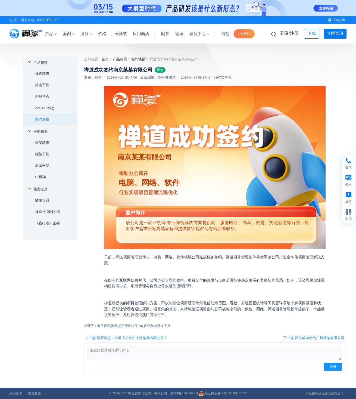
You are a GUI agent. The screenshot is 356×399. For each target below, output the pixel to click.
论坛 (179, 34)
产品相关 (40, 62)
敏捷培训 (42, 200)
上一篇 (126, 338)
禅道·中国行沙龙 (48, 212)
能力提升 (40, 189)
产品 (51, 34)
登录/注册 (289, 33)
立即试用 (335, 33)
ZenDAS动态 (45, 108)
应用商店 (141, 34)
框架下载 (42, 154)
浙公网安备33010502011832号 (222, 393)
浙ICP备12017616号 (184, 393)
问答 (165, 34)
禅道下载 (42, 85)
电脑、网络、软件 (149, 182)
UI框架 (40, 177)
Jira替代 (244, 34)
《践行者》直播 (47, 223)
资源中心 (199, 34)
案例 (68, 34)
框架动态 (42, 143)
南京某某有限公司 (145, 157)
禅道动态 (42, 74)
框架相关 (40, 131)
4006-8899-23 (47, 20)
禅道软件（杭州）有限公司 (147, 393)
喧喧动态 (42, 96)
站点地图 (16, 393)
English (336, 20)
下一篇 (313, 338)
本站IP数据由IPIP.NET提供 (324, 393)
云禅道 (121, 34)
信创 (225, 34)
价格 (102, 34)
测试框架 (42, 165)
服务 (86, 34)
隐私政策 (34, 393)
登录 (332, 367)
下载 (312, 33)
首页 (105, 59)
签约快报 (42, 119)
